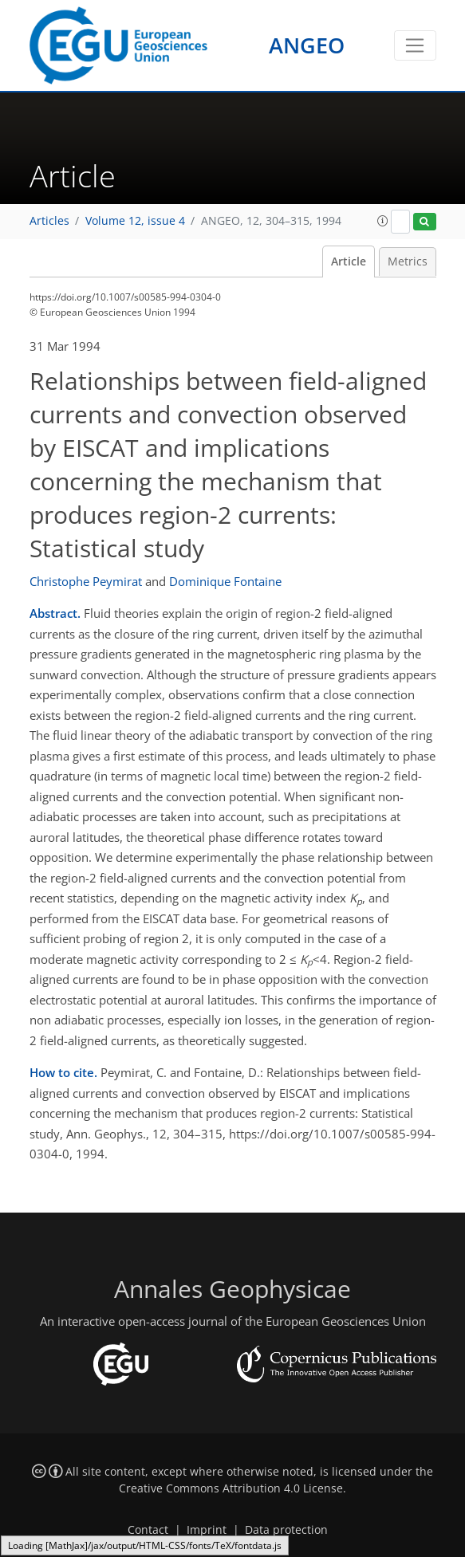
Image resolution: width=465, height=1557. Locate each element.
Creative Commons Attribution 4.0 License (231, 1488)
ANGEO (307, 45)
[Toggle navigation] (415, 45)
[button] (382, 221)
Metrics (408, 261)
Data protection (286, 1530)
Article (348, 261)
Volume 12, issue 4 (135, 221)
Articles (49, 221)
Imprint (207, 1530)
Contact (148, 1530)
